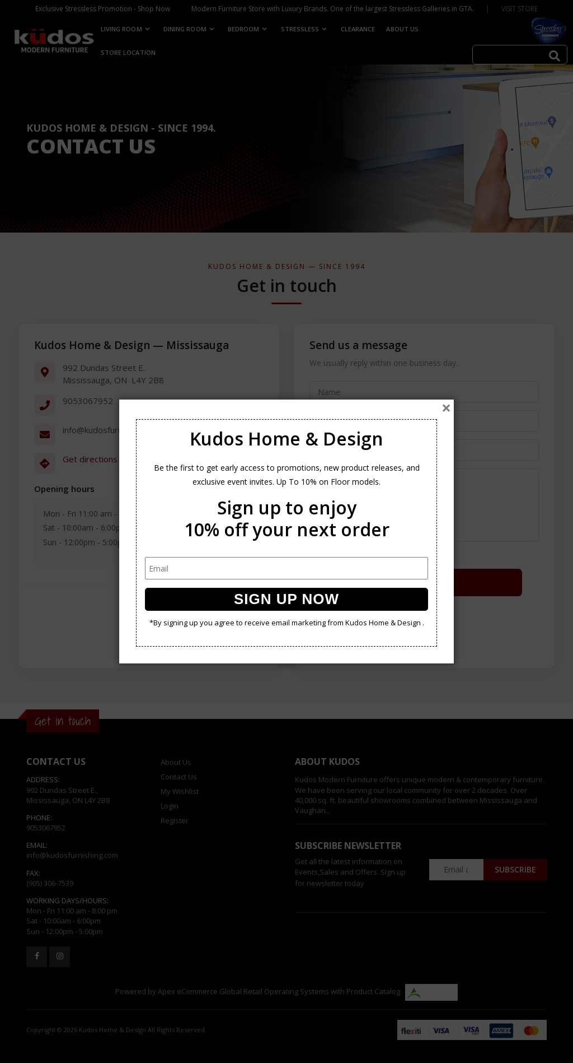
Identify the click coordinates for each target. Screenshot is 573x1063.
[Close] (446, 408)
